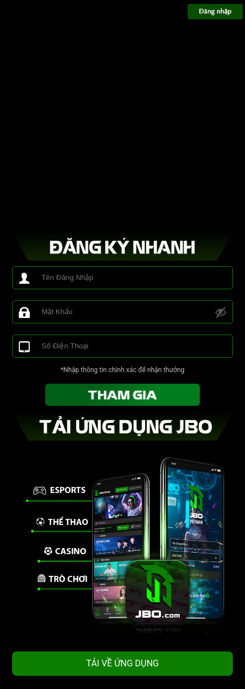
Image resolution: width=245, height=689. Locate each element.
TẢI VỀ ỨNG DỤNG (122, 663)
